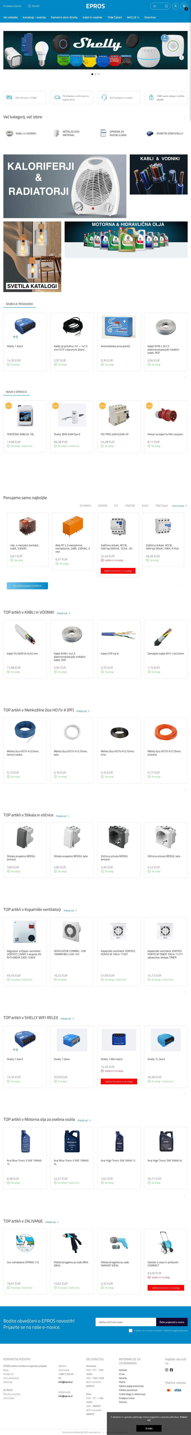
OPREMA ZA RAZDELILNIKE (113, 133)
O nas (122, 1374)
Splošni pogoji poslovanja (131, 1386)
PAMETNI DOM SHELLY (164, 133)
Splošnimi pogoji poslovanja (176, 1330)
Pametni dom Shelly (64, 17)
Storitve (150, 17)
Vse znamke (178, 505)
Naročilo (123, 1378)
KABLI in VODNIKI (20, 133)
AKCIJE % (133, 17)
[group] (95, 50)
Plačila (122, 1382)
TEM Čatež (114, 17)
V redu (149, 1428)
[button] (166, 6)
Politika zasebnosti (128, 1390)
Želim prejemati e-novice (172, 1322)
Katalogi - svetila (34, 17)
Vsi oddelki (10, 17)
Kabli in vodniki (92, 17)
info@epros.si (65, 1382)
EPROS (95, 6)
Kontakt (123, 1370)
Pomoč (34, 6)
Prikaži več (62, 613)
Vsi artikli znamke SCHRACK (27, 585)
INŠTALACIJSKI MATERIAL (65, 133)
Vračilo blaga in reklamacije (132, 1394)
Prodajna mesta (12, 6)
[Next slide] (185, 117)
